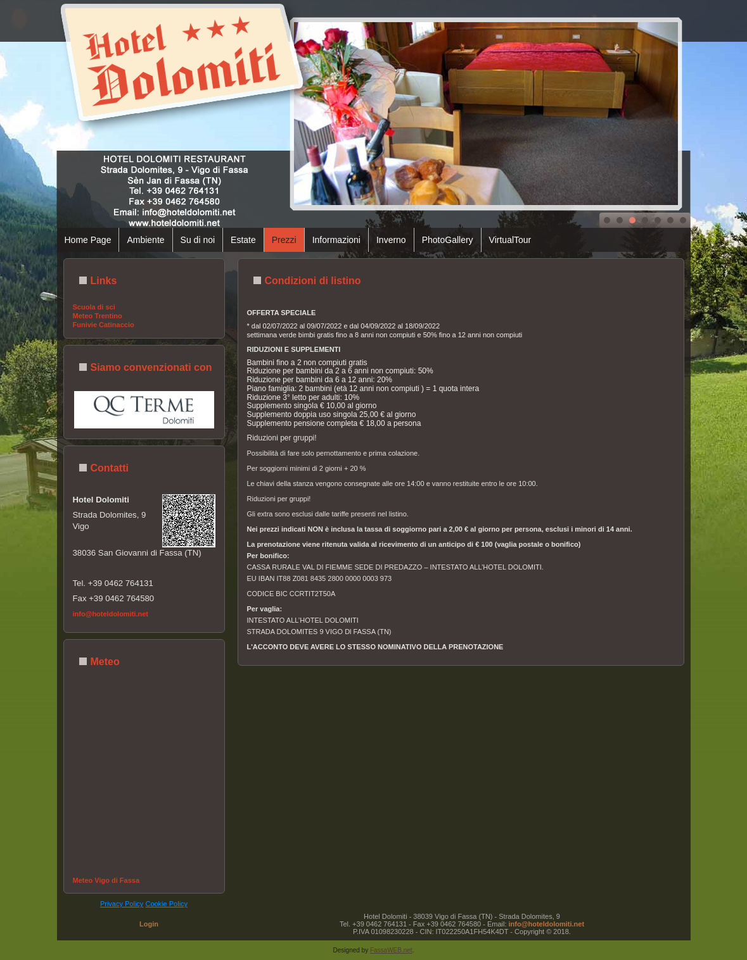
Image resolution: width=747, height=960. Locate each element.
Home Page (88, 240)
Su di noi (198, 240)
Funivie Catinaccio (103, 324)
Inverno (391, 240)
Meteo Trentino (97, 316)
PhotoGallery (447, 240)
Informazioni (336, 240)
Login (148, 924)
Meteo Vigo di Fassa (106, 880)
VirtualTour (510, 240)
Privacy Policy (121, 903)
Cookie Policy (166, 903)
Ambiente (145, 240)
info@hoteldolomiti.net (111, 614)
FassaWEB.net (391, 950)
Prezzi (284, 240)
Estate (243, 240)
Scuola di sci (94, 307)
